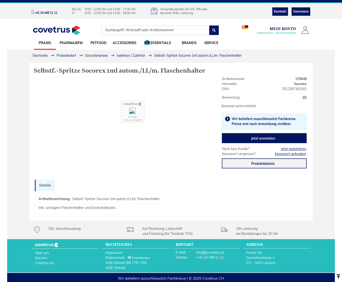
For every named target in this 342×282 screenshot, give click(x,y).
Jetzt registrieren (293, 149)
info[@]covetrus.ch (210, 252)
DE (129, 263)
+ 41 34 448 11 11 (210, 257)
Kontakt (280, 11)
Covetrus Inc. (45, 263)
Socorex (300, 84)
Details (45, 185)
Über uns (42, 253)
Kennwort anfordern (290, 154)
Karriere (41, 258)
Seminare (301, 11)
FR (136, 263)
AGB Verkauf (116, 268)
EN (143, 263)
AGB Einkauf (115, 263)
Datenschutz (115, 258)
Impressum (114, 253)
